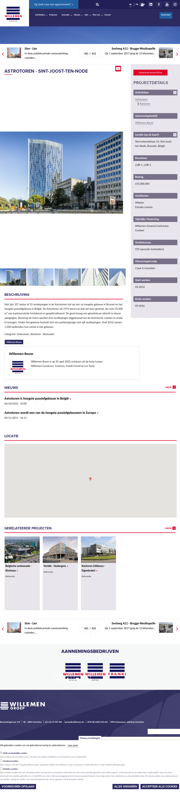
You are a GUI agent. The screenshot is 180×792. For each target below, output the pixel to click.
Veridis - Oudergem (56, 566)
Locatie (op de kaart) (147, 134)
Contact (107, 15)
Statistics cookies (10, 769)
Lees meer (73, 745)
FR (137, 4)
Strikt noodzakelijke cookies (15, 753)
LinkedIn (151, 4)
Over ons (96, 15)
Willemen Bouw (15, 341)
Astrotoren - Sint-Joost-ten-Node (46, 71)
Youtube (167, 4)
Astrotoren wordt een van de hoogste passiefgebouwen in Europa (51, 413)
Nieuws (77, 15)
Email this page (118, 68)
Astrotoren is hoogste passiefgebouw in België (37, 398)
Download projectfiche (150, 72)
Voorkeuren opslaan (18, 786)
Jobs (86, 15)
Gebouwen (141, 99)
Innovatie (66, 15)
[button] (90, 479)
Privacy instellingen (90, 738)
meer (168, 387)
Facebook (159, 4)
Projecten (53, 15)
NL (130, 4)
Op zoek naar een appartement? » (53, 4)
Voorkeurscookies (10, 761)
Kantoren (145, 103)
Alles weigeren (125, 786)
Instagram (175, 4)
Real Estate (166, 15)
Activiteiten (40, 15)
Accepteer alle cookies (159, 786)
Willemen (13, 14)
